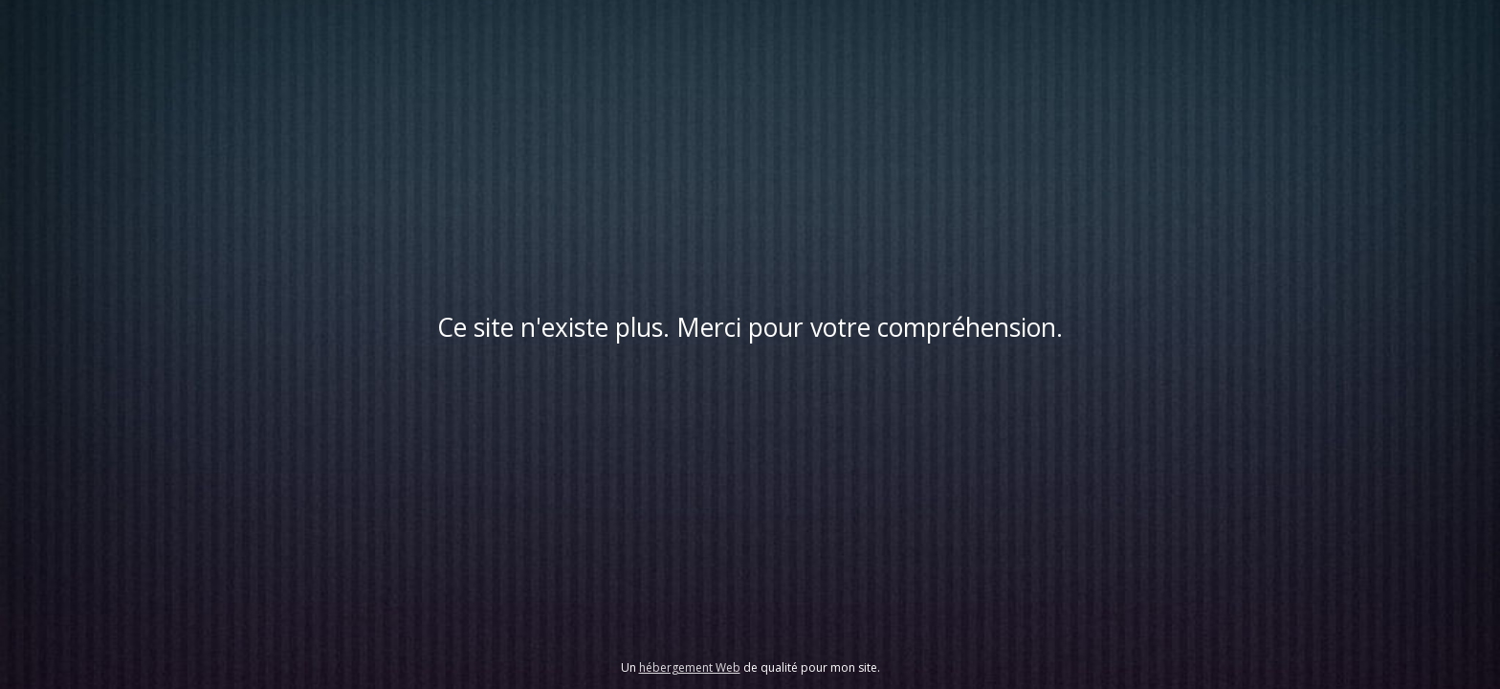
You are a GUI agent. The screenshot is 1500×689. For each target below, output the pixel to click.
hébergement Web (689, 667)
